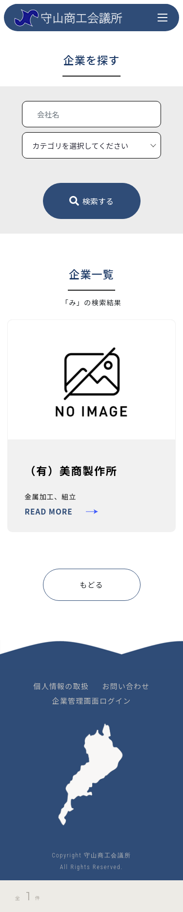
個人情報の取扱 (61, 686)
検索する (91, 201)
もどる (91, 584)
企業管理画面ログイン (91, 700)
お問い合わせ (125, 686)
